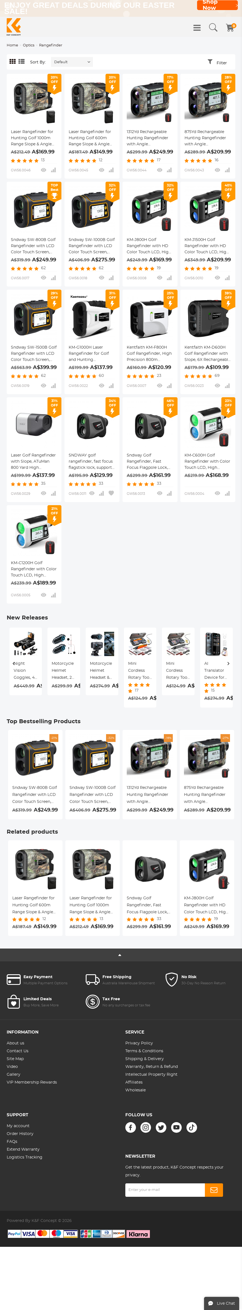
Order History (20, 1134)
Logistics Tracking (24, 1157)
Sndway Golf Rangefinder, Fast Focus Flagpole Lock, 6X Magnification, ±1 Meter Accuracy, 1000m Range (149, 462)
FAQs (12, 1142)
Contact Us (17, 1051)
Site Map (15, 1059)
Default (61, 62)
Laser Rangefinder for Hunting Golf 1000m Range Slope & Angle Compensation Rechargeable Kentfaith (34, 138)
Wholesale (135, 1090)
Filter (222, 63)
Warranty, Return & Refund (151, 1067)
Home (12, 45)
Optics (28, 45)
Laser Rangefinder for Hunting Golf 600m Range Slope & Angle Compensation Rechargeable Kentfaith (92, 138)
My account (18, 1126)
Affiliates (134, 1082)
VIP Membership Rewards (32, 1082)
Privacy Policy (139, 1043)
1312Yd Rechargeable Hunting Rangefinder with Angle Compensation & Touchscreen (147, 138)
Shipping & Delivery (144, 1059)
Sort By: (38, 62)
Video (12, 1067)
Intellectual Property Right (151, 1075)
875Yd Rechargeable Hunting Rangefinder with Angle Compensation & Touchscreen (205, 138)
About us (15, 1043)
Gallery (13, 1075)
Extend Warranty (23, 1149)
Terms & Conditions (144, 1051)
